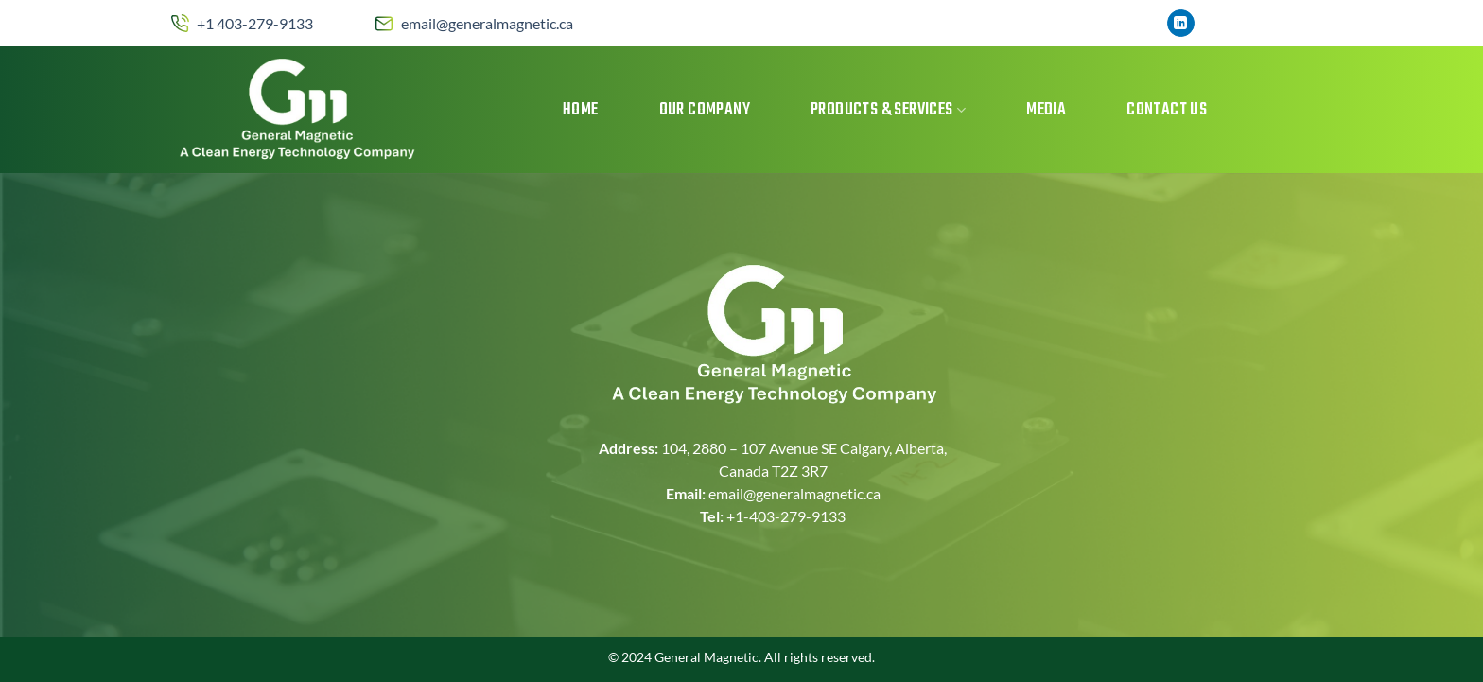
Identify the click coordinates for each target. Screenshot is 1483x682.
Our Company (704, 110)
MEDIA (1046, 110)
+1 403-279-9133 (255, 23)
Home (581, 110)
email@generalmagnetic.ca (487, 23)
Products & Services (888, 110)
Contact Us (1166, 110)
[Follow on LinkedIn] (1181, 23)
